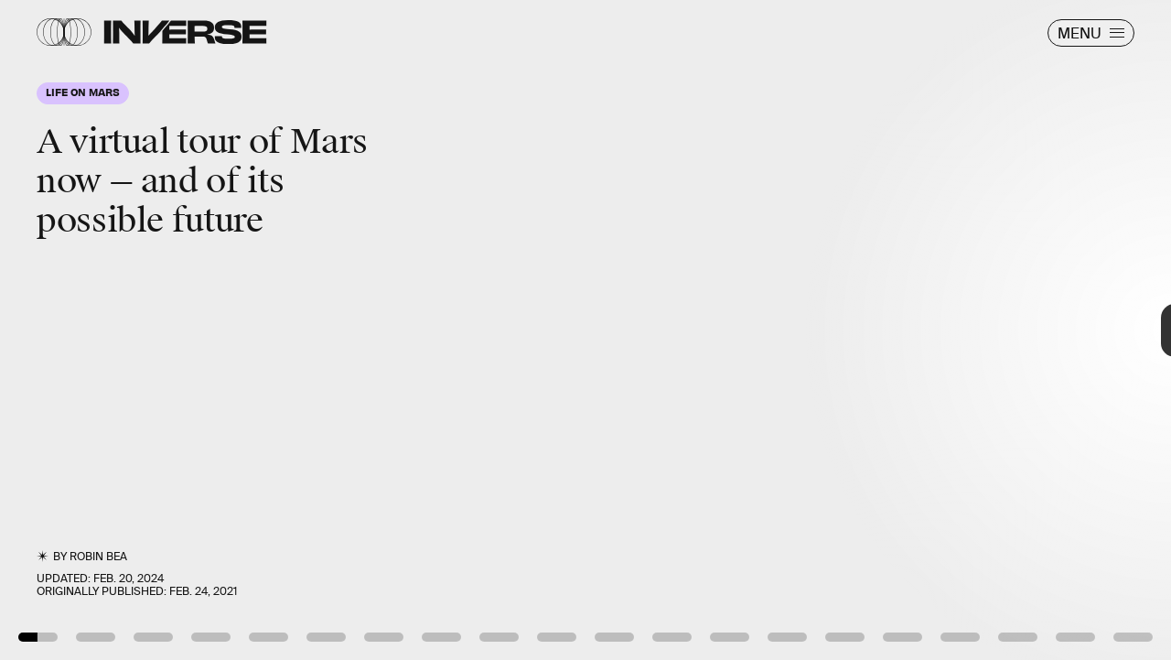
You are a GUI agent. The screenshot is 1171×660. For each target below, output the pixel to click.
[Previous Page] (193, 330)
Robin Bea (98, 556)
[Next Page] (778, 330)
